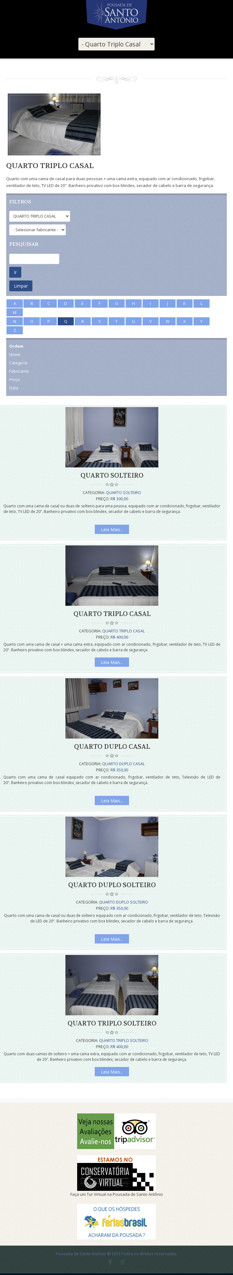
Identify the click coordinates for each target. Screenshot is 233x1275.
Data (13, 388)
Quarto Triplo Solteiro (112, 1023)
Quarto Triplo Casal (112, 614)
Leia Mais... (112, 529)
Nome (14, 354)
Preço (14, 379)
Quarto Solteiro (112, 475)
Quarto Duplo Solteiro (112, 885)
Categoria (18, 363)
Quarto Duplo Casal (112, 747)
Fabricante (19, 371)
